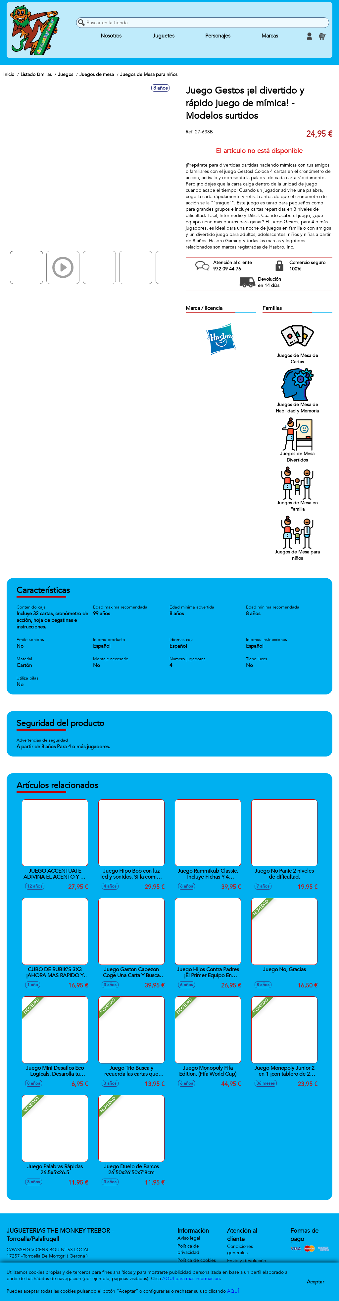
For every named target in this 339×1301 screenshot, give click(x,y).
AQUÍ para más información (191, 1278)
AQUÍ (233, 1291)
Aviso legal (188, 1238)
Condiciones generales (240, 1249)
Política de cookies (196, 1260)
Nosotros (111, 36)
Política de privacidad (188, 1249)
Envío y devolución (246, 1261)
